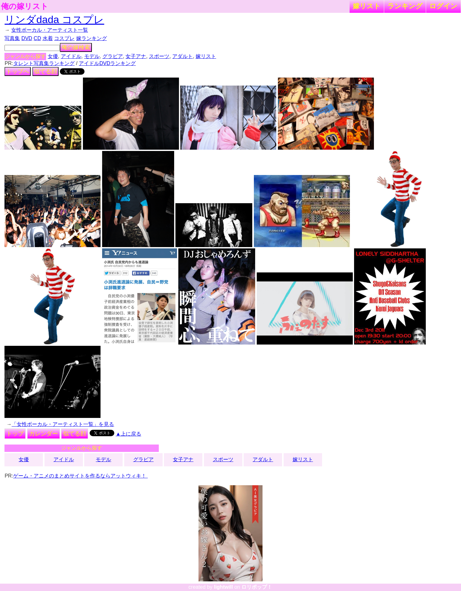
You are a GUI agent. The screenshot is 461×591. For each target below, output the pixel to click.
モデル (92, 56)
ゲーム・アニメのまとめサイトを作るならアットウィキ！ (80, 476)
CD (37, 38)
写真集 (12, 38)
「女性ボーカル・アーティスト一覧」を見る (63, 424)
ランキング (405, 6)
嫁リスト (367, 6)
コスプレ (64, 38)
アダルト (182, 56)
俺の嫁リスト (24, 6)
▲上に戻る (128, 434)
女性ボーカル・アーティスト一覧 (49, 30)
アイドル (71, 56)
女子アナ (135, 56)
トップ (15, 433)
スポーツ (159, 56)
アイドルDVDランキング (107, 63)
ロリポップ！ (256, 587)
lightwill (223, 587)
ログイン (443, 6)
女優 (53, 56)
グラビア (112, 56)
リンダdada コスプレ (54, 19)
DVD (26, 38)
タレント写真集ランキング (44, 63)
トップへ (17, 71)
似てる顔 (45, 71)
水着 (48, 38)
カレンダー (43, 433)
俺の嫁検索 (75, 47)
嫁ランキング (91, 38)
